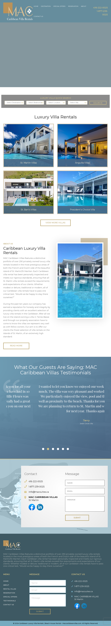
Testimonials (9, 601)
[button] (43, 449)
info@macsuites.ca (39, 492)
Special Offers (59, 6)
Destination (46, 6)
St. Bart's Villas (28, 209)
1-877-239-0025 (37, 486)
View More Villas (55, 223)
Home (36, 6)
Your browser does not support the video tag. (55, 43)
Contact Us (38, 16)
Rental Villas (9, 589)
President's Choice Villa (82, 209)
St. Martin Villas (28, 163)
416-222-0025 (100, 7)
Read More (16, 346)
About (83, 6)
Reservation (73, 6)
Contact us (8, 605)
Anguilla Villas (82, 163)
